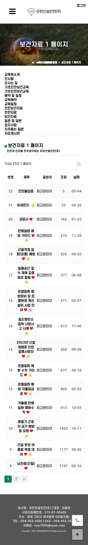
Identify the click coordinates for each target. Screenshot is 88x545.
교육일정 (10, 104)
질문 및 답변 (13, 121)
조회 (64, 177)
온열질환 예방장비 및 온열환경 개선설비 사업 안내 (25, 301)
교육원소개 (12, 75)
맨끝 (24, 479)
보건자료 (10, 117)
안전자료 (10, 113)
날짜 (76, 177)
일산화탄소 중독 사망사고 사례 (26, 324)
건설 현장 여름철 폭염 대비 (25, 449)
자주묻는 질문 (14, 129)
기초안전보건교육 (16, 87)
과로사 (24, 219)
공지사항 (10, 125)
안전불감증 (26, 191)
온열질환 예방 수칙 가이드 (25, 370)
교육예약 (10, 100)
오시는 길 (11, 83)
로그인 (81, 6)
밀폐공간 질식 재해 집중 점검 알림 (26, 273)
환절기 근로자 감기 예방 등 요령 (25, 426)
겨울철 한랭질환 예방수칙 (26, 407)
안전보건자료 (13, 108)
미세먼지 (23, 205)
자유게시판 (12, 134)
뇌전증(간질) (26, 464)
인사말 (9, 79)
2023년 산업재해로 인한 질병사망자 (26, 347)
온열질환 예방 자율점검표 (26, 389)
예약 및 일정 (13, 96)
